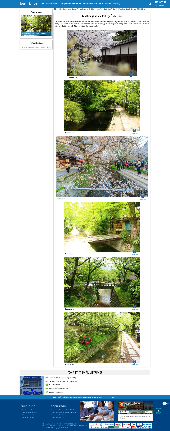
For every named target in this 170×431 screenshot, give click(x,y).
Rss (164, 403)
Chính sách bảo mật (28, 415)
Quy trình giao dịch (27, 410)
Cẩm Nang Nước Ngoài (92, 397)
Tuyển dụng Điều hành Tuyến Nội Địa (63, 410)
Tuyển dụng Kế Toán (57, 417)
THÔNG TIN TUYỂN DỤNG (59, 406)
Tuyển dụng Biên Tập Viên (59, 415)
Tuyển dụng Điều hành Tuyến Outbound (63, 412)
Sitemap (113, 397)
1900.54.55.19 (160, 2)
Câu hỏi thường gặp (28, 417)
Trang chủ (56, 397)
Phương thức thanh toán (29, 412)
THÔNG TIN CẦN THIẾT (28, 406)
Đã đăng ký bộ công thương (30, 425)
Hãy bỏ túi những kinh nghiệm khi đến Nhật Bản (36, 47)
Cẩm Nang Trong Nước (72, 397)
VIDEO (106, 397)
